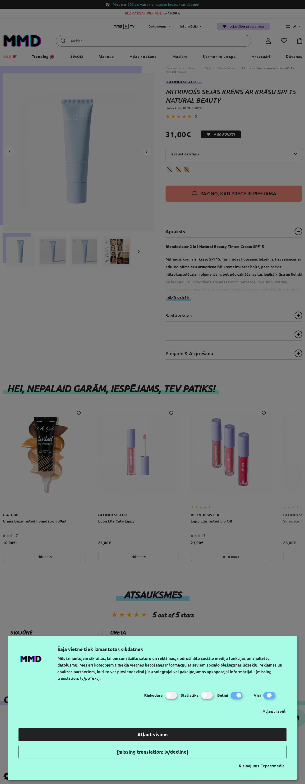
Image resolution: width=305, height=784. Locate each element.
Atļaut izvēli (275, 711)
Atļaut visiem (152, 734)
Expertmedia (272, 766)
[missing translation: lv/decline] (152, 752)
